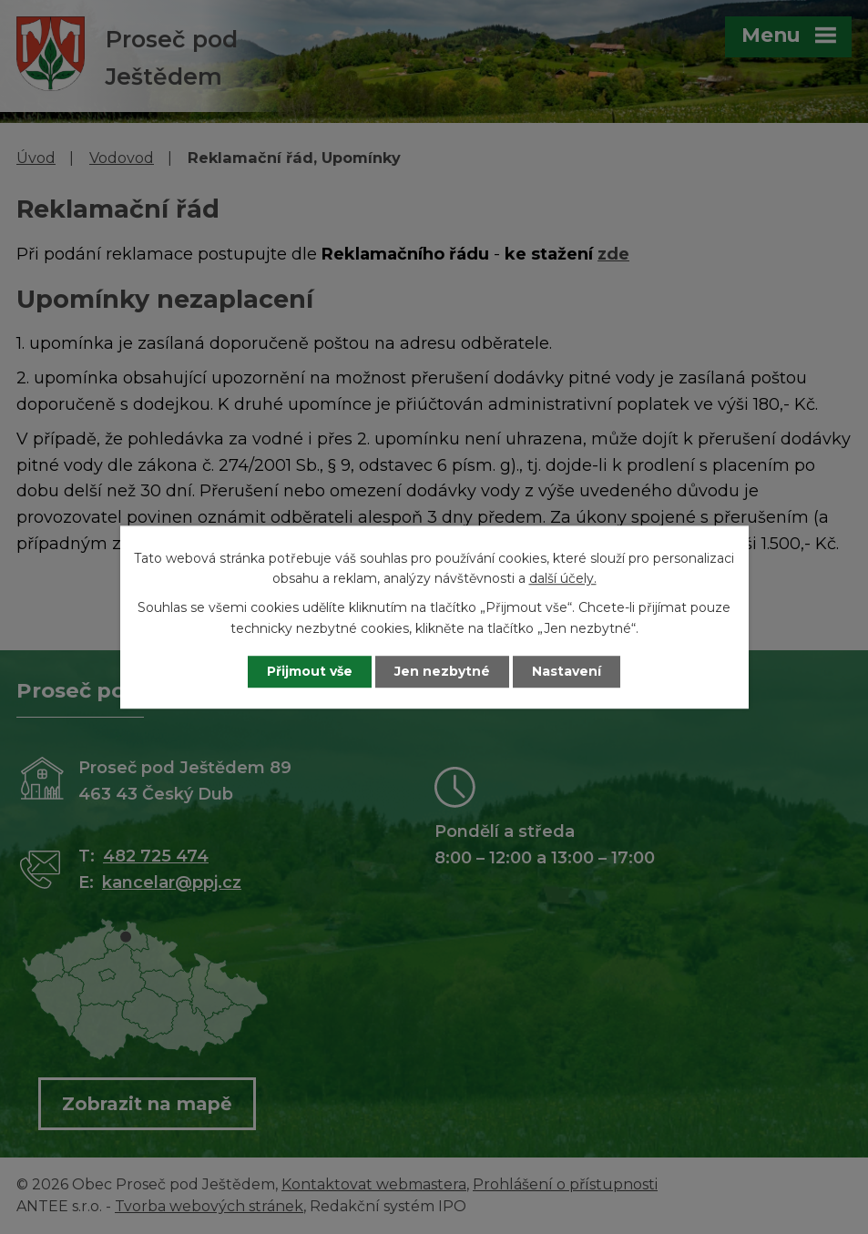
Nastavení (566, 671)
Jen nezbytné (442, 671)
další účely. (563, 578)
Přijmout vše (309, 671)
